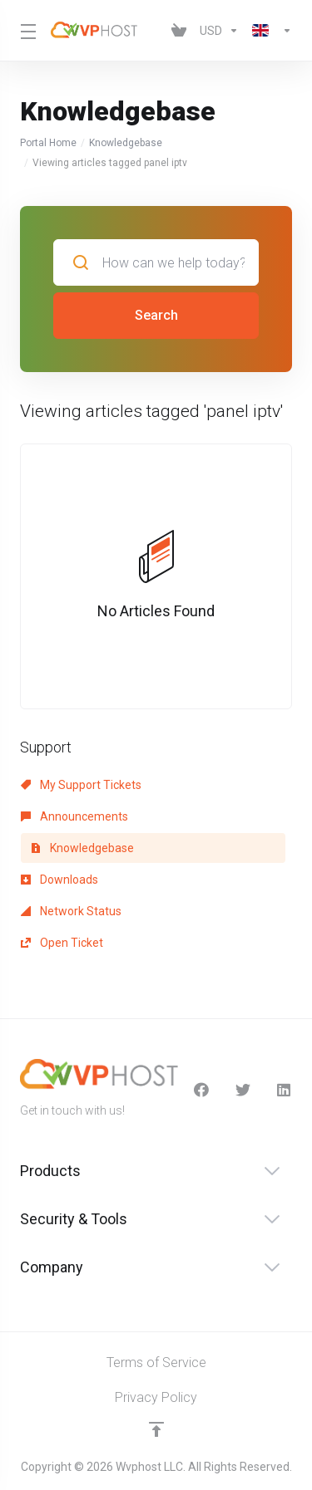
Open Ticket (62, 942)
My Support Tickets (81, 785)
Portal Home (48, 143)
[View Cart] (179, 31)
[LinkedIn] (284, 1090)
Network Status (71, 911)
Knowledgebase (125, 143)
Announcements (74, 816)
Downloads (59, 879)
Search (156, 315)
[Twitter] (243, 1090)
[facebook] (201, 1090)
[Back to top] (156, 1429)
